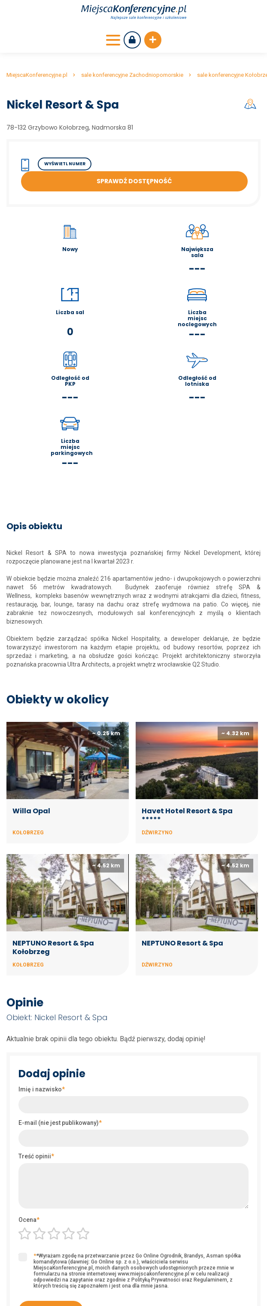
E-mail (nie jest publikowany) (60, 1122)
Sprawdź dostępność (134, 181)
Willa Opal (31, 811)
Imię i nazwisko (41, 1089)
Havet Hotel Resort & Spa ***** (187, 815)
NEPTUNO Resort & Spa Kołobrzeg (53, 947)
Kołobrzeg (28, 833)
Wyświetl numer (64, 164)
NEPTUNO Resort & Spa (182, 943)
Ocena (28, 1219)
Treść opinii (36, 1156)
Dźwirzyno (157, 833)
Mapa (252, 104)
